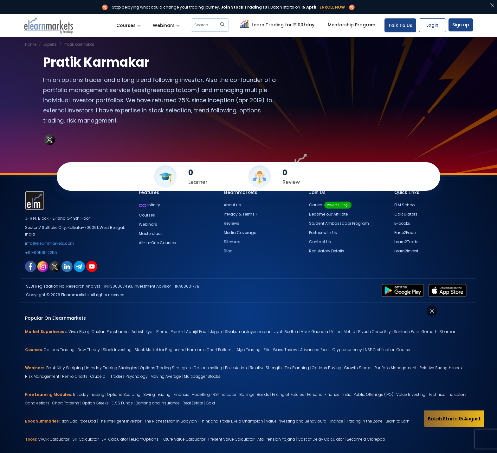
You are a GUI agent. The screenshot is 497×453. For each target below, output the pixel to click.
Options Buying (326, 367)
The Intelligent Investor (120, 421)
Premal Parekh (169, 331)
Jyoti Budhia (286, 331)
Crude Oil (98, 376)
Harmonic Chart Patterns (210, 349)
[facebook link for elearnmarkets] (30, 266)
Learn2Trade (406, 241)
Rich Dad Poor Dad (78, 421)
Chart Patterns (65, 403)
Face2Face (405, 232)
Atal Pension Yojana (276, 439)
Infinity (149, 205)
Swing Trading (157, 394)
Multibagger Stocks (202, 376)
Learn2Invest (406, 251)
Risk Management (42, 376)
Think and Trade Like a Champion (231, 421)
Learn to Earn (397, 421)
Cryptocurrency (347, 349)
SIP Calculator (85, 439)
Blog (228, 251)
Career (330, 205)
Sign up (460, 25)
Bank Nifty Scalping (64, 367)
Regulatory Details (326, 251)
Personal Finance (323, 394)
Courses (128, 25)
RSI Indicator (224, 394)
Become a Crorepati (366, 439)
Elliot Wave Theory (280, 349)
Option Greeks (95, 403)
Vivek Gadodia (314, 331)
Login (432, 25)
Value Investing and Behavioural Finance (304, 421)
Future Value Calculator (183, 439)
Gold (210, 403)
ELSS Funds (122, 403)
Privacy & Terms (239, 214)
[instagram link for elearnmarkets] (42, 266)
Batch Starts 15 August (454, 419)
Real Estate (193, 403)
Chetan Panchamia (110, 331)
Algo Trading (248, 349)
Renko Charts (74, 376)
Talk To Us (400, 25)
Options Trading (59, 349)
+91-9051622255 (41, 252)
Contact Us (320, 241)
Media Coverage (240, 232)
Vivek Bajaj (78, 331)
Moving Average (166, 376)
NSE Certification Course (387, 349)
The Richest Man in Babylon (170, 421)
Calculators (405, 214)
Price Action (236, 367)
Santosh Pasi (406, 331)
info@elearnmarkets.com (49, 243)
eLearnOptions (144, 439)
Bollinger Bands (254, 394)
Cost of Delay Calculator (321, 439)
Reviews (231, 223)
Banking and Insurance (158, 403)
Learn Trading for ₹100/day (276, 23)
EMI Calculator (114, 439)
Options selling (208, 367)
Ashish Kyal (142, 331)
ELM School (405, 205)
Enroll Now (332, 7)
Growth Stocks (357, 367)
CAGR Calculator (53, 439)
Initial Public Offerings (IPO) (367, 394)
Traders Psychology (129, 376)
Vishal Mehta (343, 331)
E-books (402, 223)
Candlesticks (37, 403)
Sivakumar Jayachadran (248, 331)
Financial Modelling (191, 394)
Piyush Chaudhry (374, 331)
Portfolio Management (395, 367)
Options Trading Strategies (165, 367)
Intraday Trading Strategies (111, 367)
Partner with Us (323, 232)
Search (210, 25)
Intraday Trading (88, 394)
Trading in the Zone (364, 421)
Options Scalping (123, 394)
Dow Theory (88, 349)
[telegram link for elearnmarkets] (79, 266)
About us (232, 205)
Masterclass (151, 233)
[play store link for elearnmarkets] (404, 290)
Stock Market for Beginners (159, 349)
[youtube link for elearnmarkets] (91, 266)
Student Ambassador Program (339, 223)
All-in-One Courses (157, 242)
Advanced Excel (315, 349)
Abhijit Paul (196, 331)
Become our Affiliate (328, 214)
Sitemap (232, 241)
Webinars (166, 25)
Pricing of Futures (288, 394)
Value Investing (410, 394)
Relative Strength (266, 367)
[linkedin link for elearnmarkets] (67, 266)
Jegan (216, 331)
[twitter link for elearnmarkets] (54, 266)
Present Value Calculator (231, 439)
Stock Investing (117, 349)
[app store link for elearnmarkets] (448, 290)
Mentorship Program (351, 25)
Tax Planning (297, 367)
